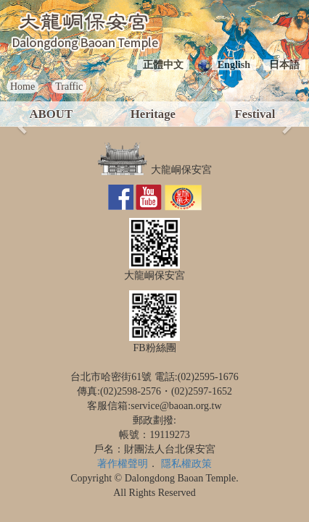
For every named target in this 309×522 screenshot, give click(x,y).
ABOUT (51, 114)
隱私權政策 (186, 463)
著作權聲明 (122, 463)
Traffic (69, 86)
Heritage (153, 114)
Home (22, 86)
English (234, 64)
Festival (254, 114)
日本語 (284, 64)
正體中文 (163, 64)
